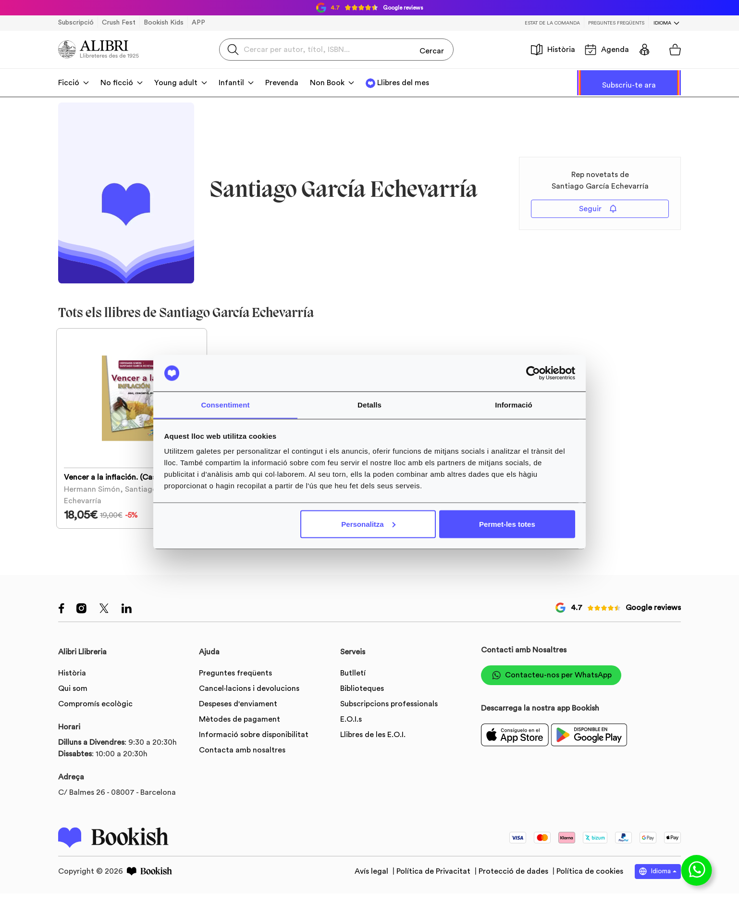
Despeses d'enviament (238, 714)
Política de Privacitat (434, 882)
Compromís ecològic (95, 714)
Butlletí (353, 684)
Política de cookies (589, 882)
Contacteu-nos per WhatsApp (551, 686)
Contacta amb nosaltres (242, 760)
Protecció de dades (514, 882)
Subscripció (76, 22)
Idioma (662, 23)
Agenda (607, 49)
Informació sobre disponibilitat (253, 745)
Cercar (431, 49)
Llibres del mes (403, 83)
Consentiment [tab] (225, 404)
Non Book (327, 83)
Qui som (72, 699)
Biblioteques (362, 699)
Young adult (175, 83)
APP (198, 22)
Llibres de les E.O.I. (373, 745)
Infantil (231, 83)
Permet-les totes (507, 524)
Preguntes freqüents (616, 23)
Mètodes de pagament (239, 730)
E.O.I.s (351, 730)
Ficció (68, 83)
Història (553, 49)
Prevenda (281, 83)
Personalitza (368, 524)
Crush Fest (118, 22)
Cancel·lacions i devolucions (249, 699)
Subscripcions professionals (389, 714)
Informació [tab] (513, 404)
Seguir (598, 208)
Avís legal (372, 882)
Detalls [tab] (369, 404)
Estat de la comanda (552, 23)
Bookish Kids (164, 22)
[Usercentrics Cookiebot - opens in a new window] (533, 373)
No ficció (116, 83)
